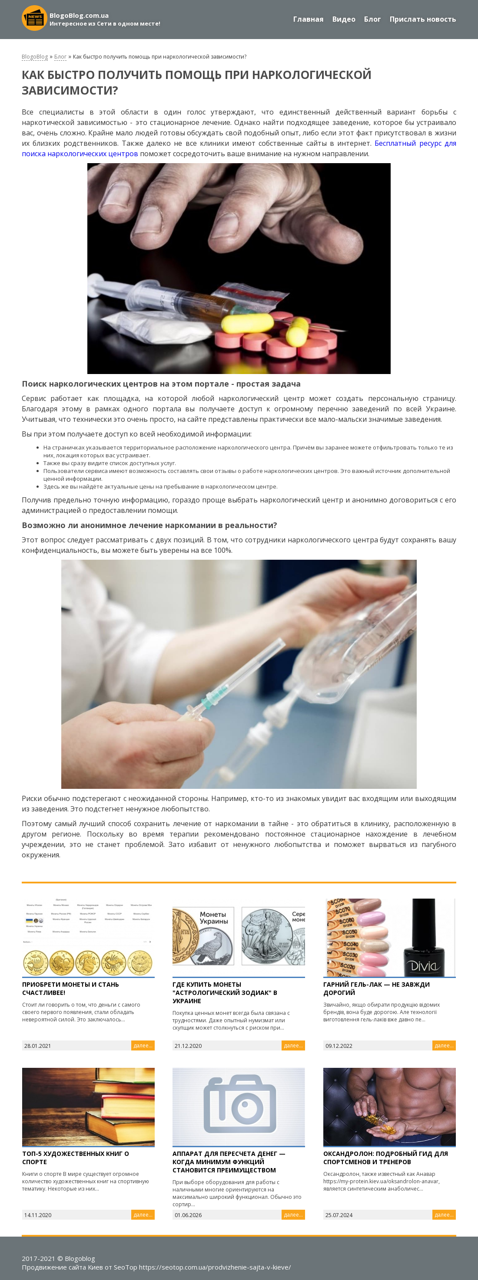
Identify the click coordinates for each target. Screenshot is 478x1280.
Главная (308, 19)
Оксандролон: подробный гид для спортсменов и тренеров (385, 1157)
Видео (343, 19)
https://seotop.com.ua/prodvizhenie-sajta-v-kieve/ (215, 1267)
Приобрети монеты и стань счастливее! (70, 988)
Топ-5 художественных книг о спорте (75, 1157)
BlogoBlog (35, 56)
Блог (372, 19)
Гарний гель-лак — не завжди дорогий (376, 988)
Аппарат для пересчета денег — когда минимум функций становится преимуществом (229, 1161)
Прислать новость (423, 19)
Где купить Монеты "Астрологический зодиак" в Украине (225, 992)
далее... (143, 1045)
